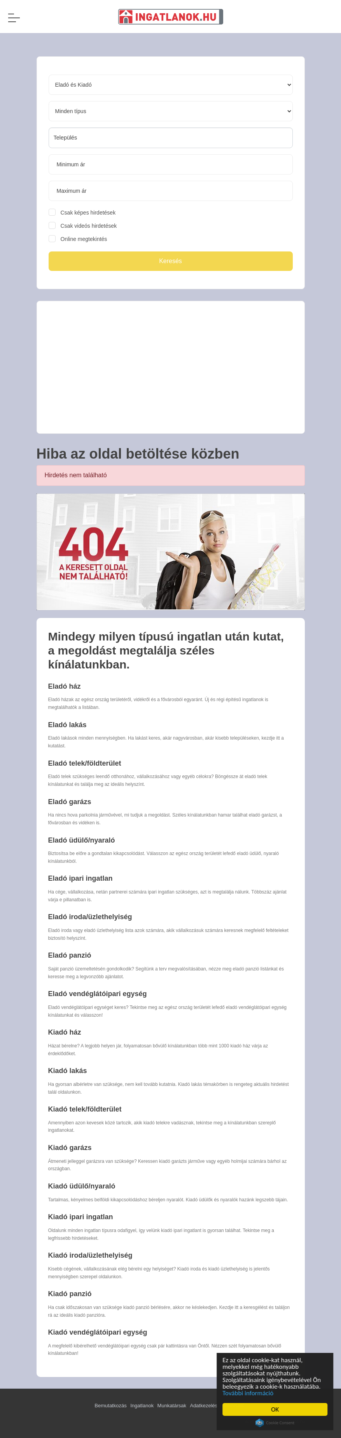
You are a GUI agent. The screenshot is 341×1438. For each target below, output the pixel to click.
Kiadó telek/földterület (85, 1109)
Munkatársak (171, 1405)
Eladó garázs (69, 802)
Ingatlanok (142, 1405)
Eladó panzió (69, 955)
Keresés (170, 261)
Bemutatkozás (110, 1405)
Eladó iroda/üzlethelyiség (90, 917)
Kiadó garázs (70, 1148)
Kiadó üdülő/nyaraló (81, 1186)
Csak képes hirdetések (88, 212)
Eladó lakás (67, 725)
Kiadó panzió (70, 1294)
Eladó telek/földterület (84, 763)
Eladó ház (64, 686)
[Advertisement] (171, 367)
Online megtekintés (84, 239)
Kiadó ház (64, 1032)
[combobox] (171, 137)
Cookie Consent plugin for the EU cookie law (276, 1423)
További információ (249, 1393)
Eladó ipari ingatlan (80, 878)
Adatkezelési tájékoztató (217, 1405)
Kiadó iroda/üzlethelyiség (90, 1255)
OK (276, 1409)
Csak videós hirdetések (89, 226)
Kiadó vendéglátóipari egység (97, 1332)
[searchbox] (170, 138)
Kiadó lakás (67, 1071)
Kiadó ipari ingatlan (80, 1217)
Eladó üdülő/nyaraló (81, 840)
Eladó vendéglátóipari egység (97, 994)
